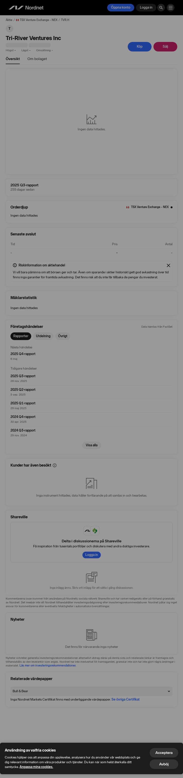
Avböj (164, 764)
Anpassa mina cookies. (36, 767)
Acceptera (164, 752)
